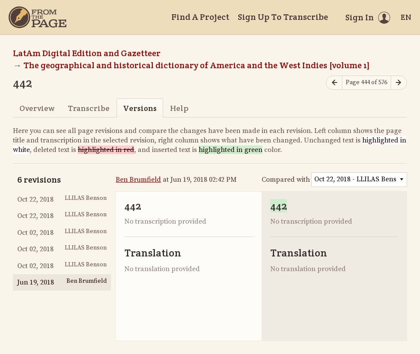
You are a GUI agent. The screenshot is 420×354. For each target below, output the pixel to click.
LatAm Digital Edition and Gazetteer (87, 53)
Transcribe (89, 108)
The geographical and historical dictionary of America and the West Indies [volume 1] (196, 65)
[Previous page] (334, 83)
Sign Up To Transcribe (283, 16)
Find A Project (200, 16)
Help (179, 108)
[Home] (37, 17)
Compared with (286, 179)
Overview (36, 108)
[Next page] (399, 83)
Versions (140, 108)
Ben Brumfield (138, 179)
